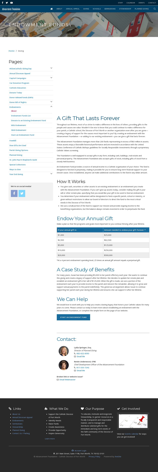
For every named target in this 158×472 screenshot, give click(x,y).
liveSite (118, 456)
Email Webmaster (67, 379)
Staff (120, 3)
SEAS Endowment (18, 130)
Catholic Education (18, 88)
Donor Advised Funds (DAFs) (21, 97)
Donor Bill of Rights (18, 102)
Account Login (79, 450)
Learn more (50, 438)
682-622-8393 (83, 353)
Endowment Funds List (21, 116)
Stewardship (125, 9)
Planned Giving (142, 9)
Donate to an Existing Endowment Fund (28, 120)
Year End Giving (16, 174)
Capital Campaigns (18, 78)
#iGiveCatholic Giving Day (21, 68)
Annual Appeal (73, 9)
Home (12, 51)
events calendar (131, 434)
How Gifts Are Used (18, 145)
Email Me (81, 356)
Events (142, 3)
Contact (152, 3)
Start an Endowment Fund (73, 317)
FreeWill (13, 140)
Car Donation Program (19, 83)
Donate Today (16, 92)
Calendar (131, 3)
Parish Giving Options (19, 150)
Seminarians (110, 9)
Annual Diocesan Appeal (20, 73)
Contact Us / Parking (21, 433)
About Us (16, 414)
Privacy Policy (94, 456)
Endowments (15, 107)
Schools (97, 9)
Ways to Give (15, 169)
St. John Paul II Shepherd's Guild (23, 160)
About (59, 9)
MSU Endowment (18, 125)
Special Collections (18, 164)
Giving (86, 9)
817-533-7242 (83, 367)
